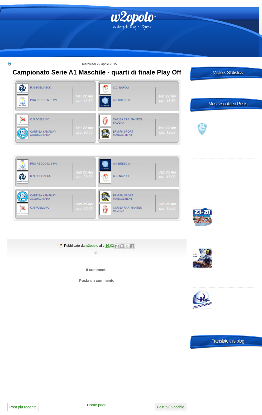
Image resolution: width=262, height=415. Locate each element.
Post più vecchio (170, 407)
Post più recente (23, 407)
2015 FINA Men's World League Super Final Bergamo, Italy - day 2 (235, 215)
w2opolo (132, 16)
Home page (97, 405)
